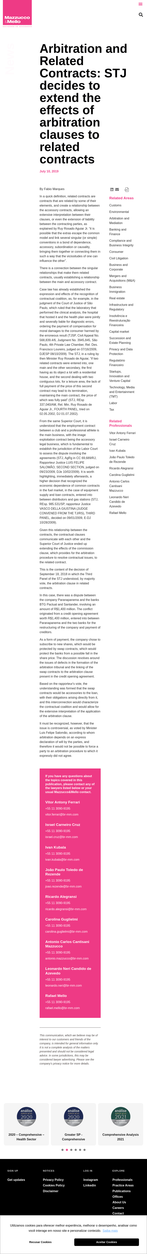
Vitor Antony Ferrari (122, 433)
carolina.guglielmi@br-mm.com (66, 931)
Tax (111, 409)
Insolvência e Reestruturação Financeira (119, 320)
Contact (118, 1213)
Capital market (119, 331)
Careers (118, 1207)
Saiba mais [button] (110, 1230)
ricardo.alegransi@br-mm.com (66, 909)
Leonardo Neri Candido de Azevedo (119, 501)
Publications (122, 1191)
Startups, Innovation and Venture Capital (119, 376)
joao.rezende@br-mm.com (63, 886)
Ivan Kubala (117, 450)
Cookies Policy (54, 1185)
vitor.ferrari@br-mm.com (61, 814)
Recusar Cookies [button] (40, 1242)
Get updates (16, 1179)
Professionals (123, 1179)
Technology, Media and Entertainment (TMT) (122, 392)
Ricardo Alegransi (121, 468)
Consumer (116, 251)
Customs (115, 205)
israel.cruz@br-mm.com (61, 837)
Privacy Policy (53, 1179)
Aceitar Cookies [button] (106, 1242)
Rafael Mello (117, 513)
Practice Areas (123, 1185)
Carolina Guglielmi (121, 474)
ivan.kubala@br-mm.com (62, 859)
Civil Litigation (118, 258)
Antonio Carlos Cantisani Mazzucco (119, 486)
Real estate (117, 298)
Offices (118, 1196)
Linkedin (89, 1185)
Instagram (90, 1179)
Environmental (119, 211)
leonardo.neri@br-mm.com (63, 985)
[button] (140, 4)
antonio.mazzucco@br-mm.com (67, 958)
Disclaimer (50, 1191)
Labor (113, 403)
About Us (119, 1202)
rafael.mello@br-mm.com (62, 1008)
